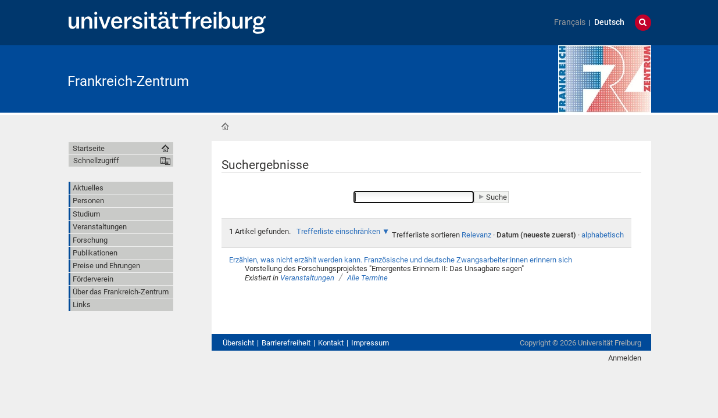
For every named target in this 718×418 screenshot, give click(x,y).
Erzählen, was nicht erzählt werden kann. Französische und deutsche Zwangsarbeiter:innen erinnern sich (400, 259)
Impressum (370, 342)
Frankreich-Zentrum (128, 81)
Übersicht (238, 342)
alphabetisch (602, 234)
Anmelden (624, 358)
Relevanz (476, 234)
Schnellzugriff (96, 160)
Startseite (225, 126)
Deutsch (609, 22)
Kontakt (331, 342)
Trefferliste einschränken (338, 231)
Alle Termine (367, 277)
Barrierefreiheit (286, 342)
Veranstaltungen (307, 277)
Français (569, 22)
